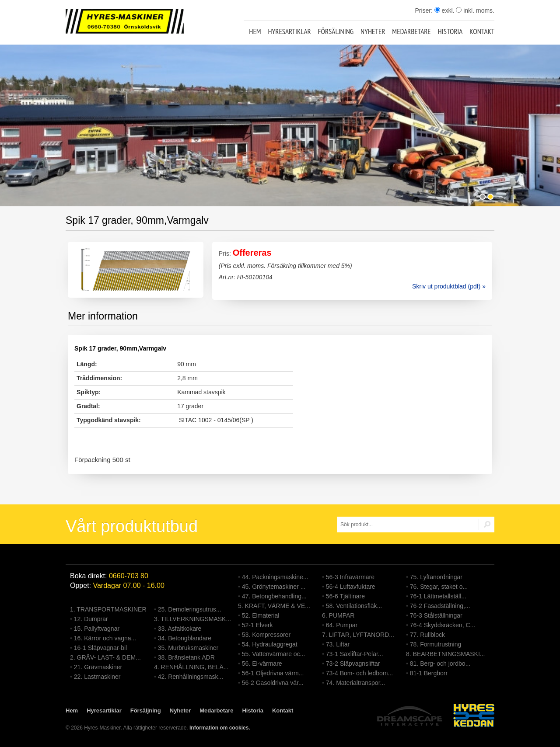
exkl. (444, 10)
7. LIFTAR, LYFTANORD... (358, 634)
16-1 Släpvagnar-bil (100, 647)
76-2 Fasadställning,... (440, 605)
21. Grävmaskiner (98, 667)
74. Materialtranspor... (355, 682)
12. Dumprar (91, 618)
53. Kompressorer (266, 634)
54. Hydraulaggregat (270, 644)
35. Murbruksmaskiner (188, 647)
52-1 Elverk (257, 625)
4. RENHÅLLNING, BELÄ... (191, 667)
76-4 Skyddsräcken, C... (442, 625)
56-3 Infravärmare (350, 576)
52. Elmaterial (261, 615)
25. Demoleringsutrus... (189, 609)
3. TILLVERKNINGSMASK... (192, 618)
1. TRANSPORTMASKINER (108, 609)
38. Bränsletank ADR (186, 657)
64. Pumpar (341, 625)
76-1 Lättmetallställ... (438, 596)
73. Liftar (338, 644)
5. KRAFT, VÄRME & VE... (274, 605)
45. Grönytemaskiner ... (274, 586)
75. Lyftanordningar (436, 576)
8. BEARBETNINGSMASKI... (445, 653)
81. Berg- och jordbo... (440, 663)
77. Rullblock (427, 634)
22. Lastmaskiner (97, 676)
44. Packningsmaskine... (275, 576)
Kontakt (481, 31)
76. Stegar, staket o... (439, 586)
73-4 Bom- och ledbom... (359, 673)
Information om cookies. (219, 728)
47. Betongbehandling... (274, 596)
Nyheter (372, 31)
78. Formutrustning (436, 644)
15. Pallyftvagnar (96, 628)
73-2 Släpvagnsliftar (353, 663)
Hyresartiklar (289, 31)
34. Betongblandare (184, 638)
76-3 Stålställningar (436, 615)
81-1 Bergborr (429, 673)
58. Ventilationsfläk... (354, 605)
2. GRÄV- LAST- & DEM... (105, 657)
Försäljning (336, 31)
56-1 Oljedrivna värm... (273, 673)
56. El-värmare (262, 663)
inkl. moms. (475, 10)
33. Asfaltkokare (180, 628)
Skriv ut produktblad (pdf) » (449, 286)
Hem (255, 31)
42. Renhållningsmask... (190, 676)
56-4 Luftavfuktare (350, 586)
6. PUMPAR (338, 615)
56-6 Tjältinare (345, 596)
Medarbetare (411, 31)
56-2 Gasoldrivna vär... (273, 682)
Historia (450, 31)
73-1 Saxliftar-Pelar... (354, 653)
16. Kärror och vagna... (105, 638)
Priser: (424, 10)
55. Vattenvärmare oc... (273, 653)
